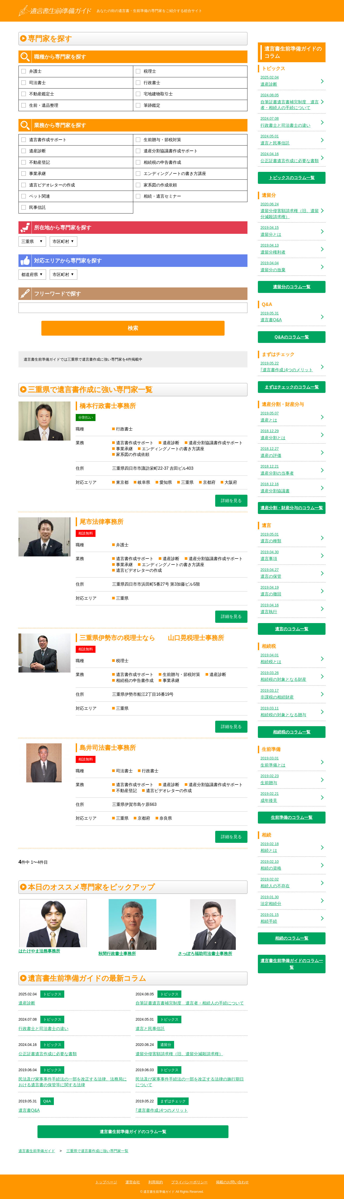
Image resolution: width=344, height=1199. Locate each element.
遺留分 (165, 1045)
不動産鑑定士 (37, 94)
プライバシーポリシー (189, 1182)
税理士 (146, 71)
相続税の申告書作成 (158, 162)
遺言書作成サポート (44, 139)
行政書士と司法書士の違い (43, 1028)
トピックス (52, 994)
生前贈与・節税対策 (158, 139)
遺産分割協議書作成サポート (167, 151)
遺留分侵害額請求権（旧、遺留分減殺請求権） (179, 1054)
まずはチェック (173, 1101)
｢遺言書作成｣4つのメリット (162, 1110)
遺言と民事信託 (150, 1028)
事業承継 (33, 173)
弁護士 (31, 71)
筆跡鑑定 (148, 105)
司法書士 (33, 82)
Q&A (47, 1101)
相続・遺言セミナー (158, 196)
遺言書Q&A (29, 1110)
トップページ (106, 1182)
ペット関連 (35, 196)
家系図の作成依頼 (156, 185)
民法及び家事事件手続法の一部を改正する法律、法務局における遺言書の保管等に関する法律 (72, 1082)
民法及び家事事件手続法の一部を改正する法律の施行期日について (190, 1082)
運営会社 (132, 1182)
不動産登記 (35, 162)
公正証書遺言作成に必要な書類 (47, 1054)
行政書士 (148, 82)
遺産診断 (33, 151)
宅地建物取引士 (154, 94)
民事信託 (33, 207)
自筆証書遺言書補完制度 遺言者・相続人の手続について (190, 1003)
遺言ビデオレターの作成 (48, 185)
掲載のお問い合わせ (232, 1182)
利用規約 (155, 1182)
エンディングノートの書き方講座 (171, 173)
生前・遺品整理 (39, 105)
